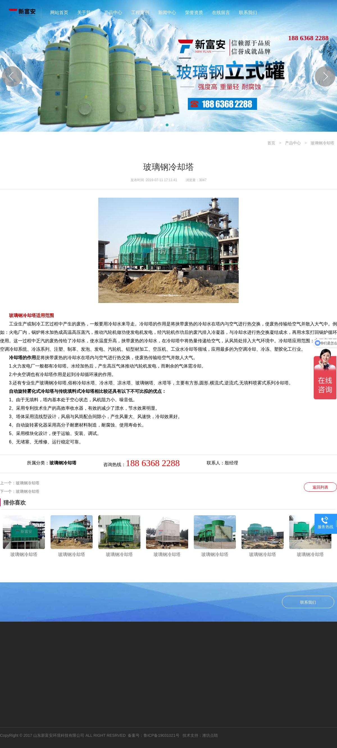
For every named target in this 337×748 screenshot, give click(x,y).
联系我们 (308, 602)
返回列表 (320, 487)
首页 (271, 143)
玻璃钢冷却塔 (322, 143)
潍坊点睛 (210, 735)
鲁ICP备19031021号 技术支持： (173, 735)
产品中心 (293, 143)
